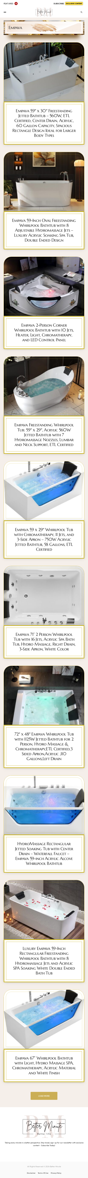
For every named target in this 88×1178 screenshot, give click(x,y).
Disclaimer (31, 1173)
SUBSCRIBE (68, 3)
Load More (44, 1095)
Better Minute (55, 1166)
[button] (5, 12)
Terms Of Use (43, 1173)
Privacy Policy (56, 1173)
